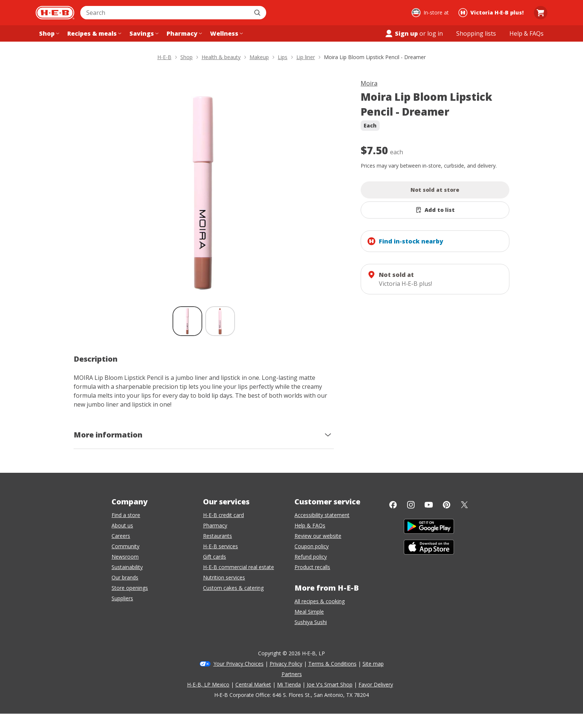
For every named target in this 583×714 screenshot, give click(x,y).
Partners (291, 674)
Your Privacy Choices (238, 663)
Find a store (126, 514)
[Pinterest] (446, 505)
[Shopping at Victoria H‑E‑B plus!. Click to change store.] (492, 12)
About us (122, 525)
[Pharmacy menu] (183, 33)
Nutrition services (224, 577)
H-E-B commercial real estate (238, 567)
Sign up (401, 33)
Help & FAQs (309, 525)
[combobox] (165, 12)
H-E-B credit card (223, 514)
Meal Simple (309, 611)
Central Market (253, 684)
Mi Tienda (289, 684)
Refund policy (310, 556)
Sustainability (127, 567)
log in (435, 33)
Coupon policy (311, 546)
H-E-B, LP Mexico (208, 684)
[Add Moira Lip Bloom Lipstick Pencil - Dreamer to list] (435, 210)
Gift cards (214, 556)
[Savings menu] (143, 33)
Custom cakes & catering (233, 587)
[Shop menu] (48, 33)
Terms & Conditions (332, 663)
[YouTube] (429, 505)
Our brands (125, 577)
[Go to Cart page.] (540, 12)
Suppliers (122, 598)
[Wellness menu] (226, 33)
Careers (121, 535)
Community (125, 546)
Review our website (317, 535)
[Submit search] (258, 12)
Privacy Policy (286, 663)
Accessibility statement (322, 514)
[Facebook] (393, 505)
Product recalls (312, 567)
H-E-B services (220, 546)
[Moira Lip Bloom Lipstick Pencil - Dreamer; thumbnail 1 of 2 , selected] (187, 321)
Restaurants (217, 535)
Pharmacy (215, 525)
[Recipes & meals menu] (93, 33)
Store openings (130, 587)
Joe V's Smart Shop (329, 684)
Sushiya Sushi (310, 622)
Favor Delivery (375, 684)
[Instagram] (411, 505)
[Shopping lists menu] (476, 33)
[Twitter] (464, 505)
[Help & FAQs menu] (526, 33)
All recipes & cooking (319, 601)
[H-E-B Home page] (55, 12)
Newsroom (125, 556)
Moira (369, 83)
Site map (373, 663)
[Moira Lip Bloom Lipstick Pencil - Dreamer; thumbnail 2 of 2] (220, 321)
